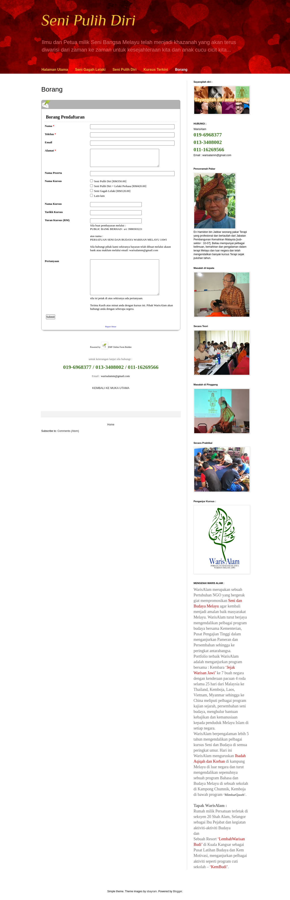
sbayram (152, 891)
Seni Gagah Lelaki (90, 69)
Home (110, 424)
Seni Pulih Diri (88, 20)
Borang (181, 69)
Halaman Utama (54, 69)
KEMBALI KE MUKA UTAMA (110, 388)
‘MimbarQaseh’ (234, 795)
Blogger (177, 891)
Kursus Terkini (155, 69)
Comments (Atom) (68, 431)
